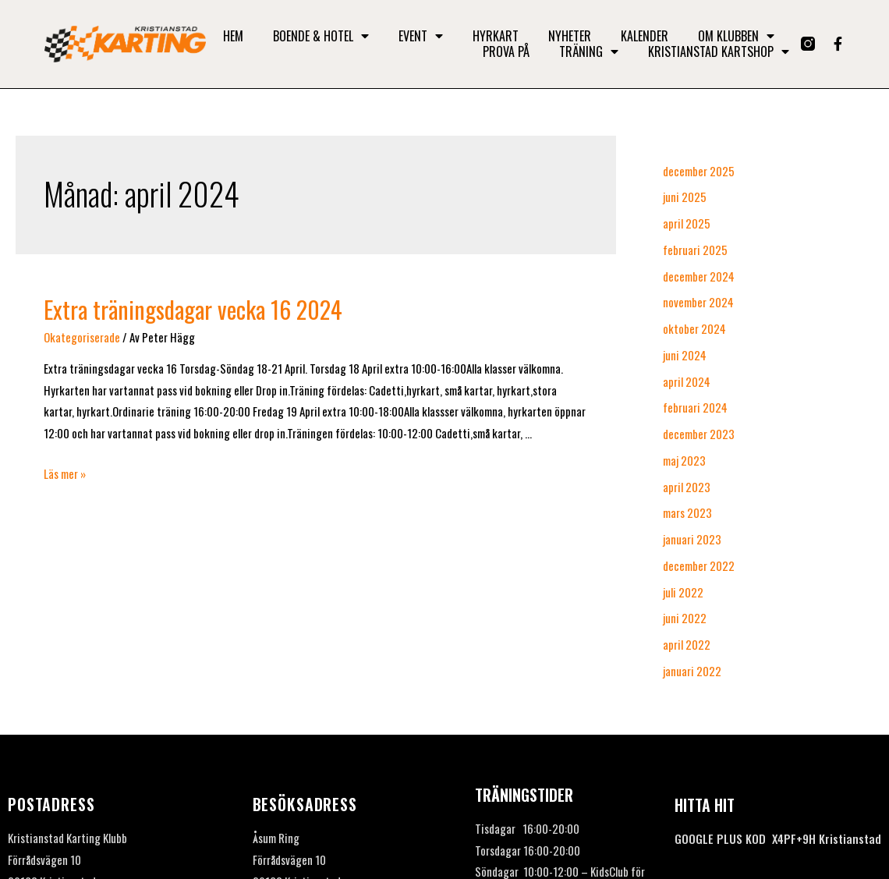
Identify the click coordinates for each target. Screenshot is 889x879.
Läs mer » (65, 473)
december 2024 (699, 276)
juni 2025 (685, 196)
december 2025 (699, 170)
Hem (233, 36)
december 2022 (699, 565)
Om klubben (736, 36)
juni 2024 (685, 354)
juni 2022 (685, 617)
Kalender (644, 36)
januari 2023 (692, 539)
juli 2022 (683, 592)
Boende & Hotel (321, 36)
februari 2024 (695, 407)
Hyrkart (496, 36)
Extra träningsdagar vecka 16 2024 (193, 309)
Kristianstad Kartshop (718, 51)
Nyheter (569, 36)
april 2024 (686, 381)
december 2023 (699, 433)
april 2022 (686, 644)
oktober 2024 (694, 328)
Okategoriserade (82, 337)
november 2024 (698, 301)
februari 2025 (695, 249)
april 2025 (686, 223)
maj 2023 (684, 460)
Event (420, 36)
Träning (588, 51)
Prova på (506, 51)
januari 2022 (692, 670)
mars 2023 (687, 512)
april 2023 (686, 486)
